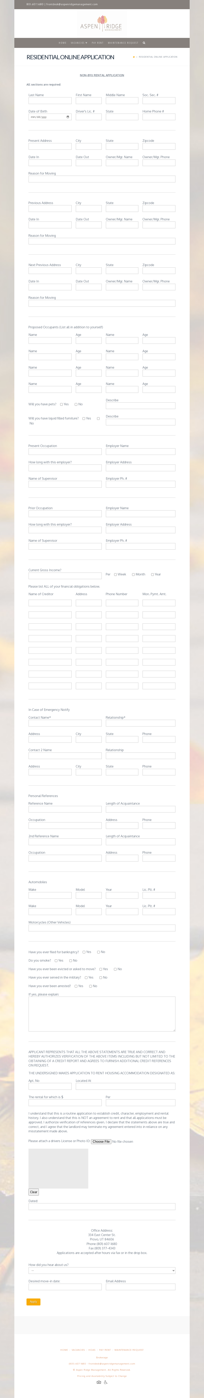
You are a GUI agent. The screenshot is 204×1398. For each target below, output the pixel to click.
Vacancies (78, 1350)
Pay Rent (105, 1350)
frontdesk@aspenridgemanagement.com (72, 4)
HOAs (91, 1350)
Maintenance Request (129, 1350)
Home (64, 1350)
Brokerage (102, 1357)
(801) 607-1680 (77, 1363)
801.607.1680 (35, 4)
